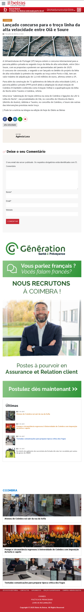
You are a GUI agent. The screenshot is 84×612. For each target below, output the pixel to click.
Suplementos (36, 590)
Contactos (24, 590)
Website (9, 210)
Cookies (42, 596)
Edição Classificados (52, 590)
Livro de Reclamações (42, 603)
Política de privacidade (42, 600)
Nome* (9, 192)
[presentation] (21, 216)
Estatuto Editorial (10, 590)
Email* (8, 201)
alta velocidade (10, 125)
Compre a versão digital (72, 590)
